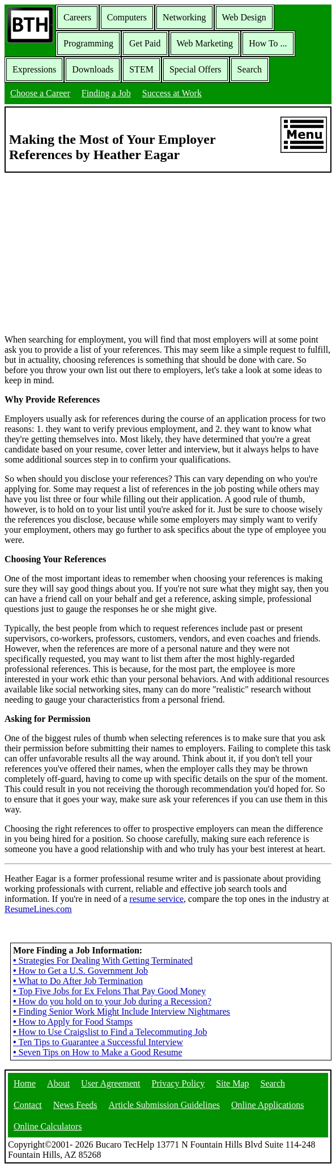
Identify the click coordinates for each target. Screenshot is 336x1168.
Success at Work (172, 93)
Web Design (244, 17)
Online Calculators (48, 1126)
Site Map (232, 1083)
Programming (88, 43)
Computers (127, 17)
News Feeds (75, 1105)
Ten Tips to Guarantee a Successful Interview (98, 1042)
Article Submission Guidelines (164, 1105)
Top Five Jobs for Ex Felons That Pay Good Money (109, 991)
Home (25, 1083)
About (58, 1083)
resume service (157, 899)
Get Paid (145, 43)
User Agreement (110, 1083)
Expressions (34, 69)
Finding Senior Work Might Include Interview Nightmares (121, 1011)
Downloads (92, 69)
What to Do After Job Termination (78, 981)
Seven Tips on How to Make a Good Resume (97, 1052)
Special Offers (195, 69)
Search (249, 69)
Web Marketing (205, 43)
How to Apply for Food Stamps (73, 1021)
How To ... (268, 43)
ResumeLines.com (38, 909)
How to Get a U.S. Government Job (80, 971)
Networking (184, 17)
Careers (77, 17)
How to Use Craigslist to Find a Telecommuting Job (110, 1032)
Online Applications (267, 1105)
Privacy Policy (178, 1083)
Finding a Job (106, 93)
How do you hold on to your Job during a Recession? (112, 1001)
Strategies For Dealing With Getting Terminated (103, 960)
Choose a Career (40, 93)
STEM (141, 69)
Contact (28, 1105)
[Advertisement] (168, 252)
